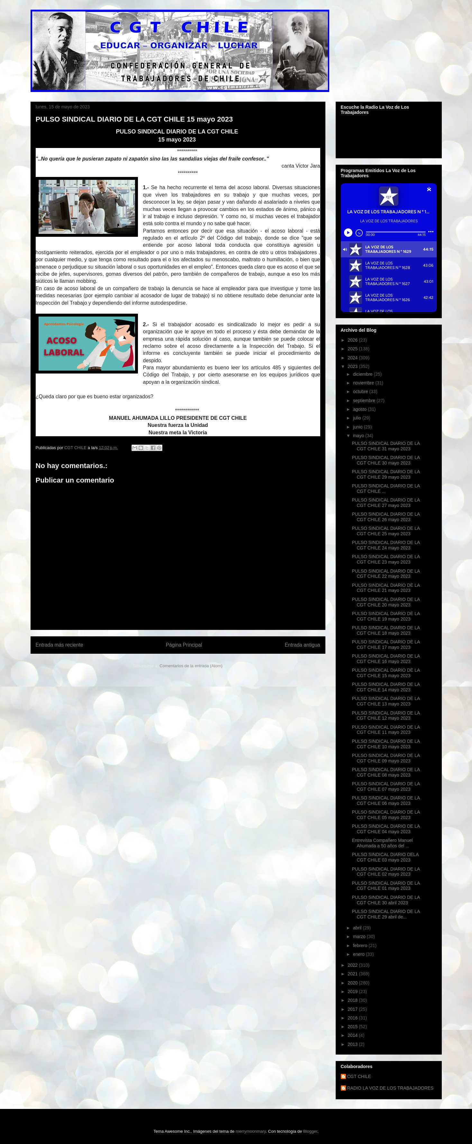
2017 (353, 1009)
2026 (353, 340)
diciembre (363, 374)
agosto (360, 409)
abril (358, 927)
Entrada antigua (302, 645)
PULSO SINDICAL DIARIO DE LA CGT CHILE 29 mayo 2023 (386, 474)
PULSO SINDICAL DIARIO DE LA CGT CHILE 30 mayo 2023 (386, 460)
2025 (353, 348)
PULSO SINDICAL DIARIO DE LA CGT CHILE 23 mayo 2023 (386, 559)
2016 (353, 1017)
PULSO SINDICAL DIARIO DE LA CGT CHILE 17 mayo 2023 (386, 644)
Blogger (310, 1131)
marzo (360, 936)
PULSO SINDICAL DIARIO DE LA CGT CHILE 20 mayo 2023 (386, 602)
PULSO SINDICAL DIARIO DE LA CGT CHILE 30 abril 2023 (386, 900)
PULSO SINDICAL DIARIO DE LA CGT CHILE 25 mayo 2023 (386, 531)
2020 (353, 982)
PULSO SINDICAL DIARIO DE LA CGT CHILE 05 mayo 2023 (386, 814)
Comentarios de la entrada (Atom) (190, 665)
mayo (359, 435)
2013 (353, 1044)
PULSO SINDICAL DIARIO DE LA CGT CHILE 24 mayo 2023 (386, 545)
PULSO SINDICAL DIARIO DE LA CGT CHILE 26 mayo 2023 (386, 517)
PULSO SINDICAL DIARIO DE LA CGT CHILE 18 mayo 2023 (386, 630)
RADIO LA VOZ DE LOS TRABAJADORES (390, 1088)
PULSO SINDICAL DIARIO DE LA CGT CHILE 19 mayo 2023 (386, 616)
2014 (353, 1035)
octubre (361, 391)
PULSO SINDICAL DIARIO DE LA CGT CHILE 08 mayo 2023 (386, 772)
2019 (353, 991)
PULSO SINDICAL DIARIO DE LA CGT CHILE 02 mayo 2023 (386, 871)
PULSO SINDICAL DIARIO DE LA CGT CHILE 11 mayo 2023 (386, 729)
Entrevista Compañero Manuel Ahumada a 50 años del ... (382, 843)
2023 (353, 366)
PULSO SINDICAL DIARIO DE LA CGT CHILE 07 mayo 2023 (386, 786)
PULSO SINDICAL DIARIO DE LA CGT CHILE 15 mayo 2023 (386, 673)
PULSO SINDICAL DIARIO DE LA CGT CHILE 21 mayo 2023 (386, 588)
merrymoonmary (251, 1131)
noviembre (364, 382)
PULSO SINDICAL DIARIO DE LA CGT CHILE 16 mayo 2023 (386, 658)
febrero (360, 945)
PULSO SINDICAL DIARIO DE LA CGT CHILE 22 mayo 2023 (386, 573)
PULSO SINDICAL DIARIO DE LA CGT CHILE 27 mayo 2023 (386, 502)
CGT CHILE (359, 1076)
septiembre (365, 400)
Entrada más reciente (59, 645)
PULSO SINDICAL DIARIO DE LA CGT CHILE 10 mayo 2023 (386, 744)
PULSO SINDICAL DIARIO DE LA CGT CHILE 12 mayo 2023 (386, 715)
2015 (353, 1026)
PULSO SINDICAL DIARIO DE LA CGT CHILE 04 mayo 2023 (386, 829)
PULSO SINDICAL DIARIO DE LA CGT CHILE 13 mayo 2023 (386, 701)
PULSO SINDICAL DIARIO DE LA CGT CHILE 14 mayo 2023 (386, 687)
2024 (353, 357)
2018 (353, 1000)
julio (357, 417)
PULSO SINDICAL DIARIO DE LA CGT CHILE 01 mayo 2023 (386, 886)
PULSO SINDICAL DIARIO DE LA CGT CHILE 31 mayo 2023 (386, 446)
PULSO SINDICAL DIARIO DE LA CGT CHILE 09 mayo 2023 (386, 758)
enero (359, 954)
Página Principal (184, 645)
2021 (353, 973)
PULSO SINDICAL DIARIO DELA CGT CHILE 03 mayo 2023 (385, 857)
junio (358, 426)
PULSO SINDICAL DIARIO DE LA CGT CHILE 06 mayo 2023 (386, 800)
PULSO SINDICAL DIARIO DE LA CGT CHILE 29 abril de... (386, 914)
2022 (353, 965)
